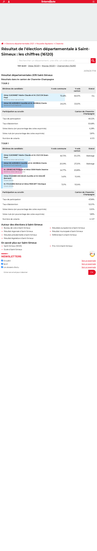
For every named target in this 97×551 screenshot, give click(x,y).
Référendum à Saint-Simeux (64, 235)
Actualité (6, 261)
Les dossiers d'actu (10, 267)
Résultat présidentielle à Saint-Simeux (20, 235)
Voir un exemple (89, 261)
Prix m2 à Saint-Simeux (62, 246)
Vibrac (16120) (34, 66)
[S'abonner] (48, 272)
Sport (4, 264)
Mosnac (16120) (48, 66)
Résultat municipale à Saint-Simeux (67, 231)
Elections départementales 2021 (20, 44)
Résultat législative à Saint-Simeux (18, 238)
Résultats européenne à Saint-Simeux (68, 228)
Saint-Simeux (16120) (13, 246)
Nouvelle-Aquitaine (44, 44)
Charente (59, 44)
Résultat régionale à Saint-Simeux (18, 231)
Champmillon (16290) (66, 66)
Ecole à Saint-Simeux (13, 249)
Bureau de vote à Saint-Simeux (17, 228)
